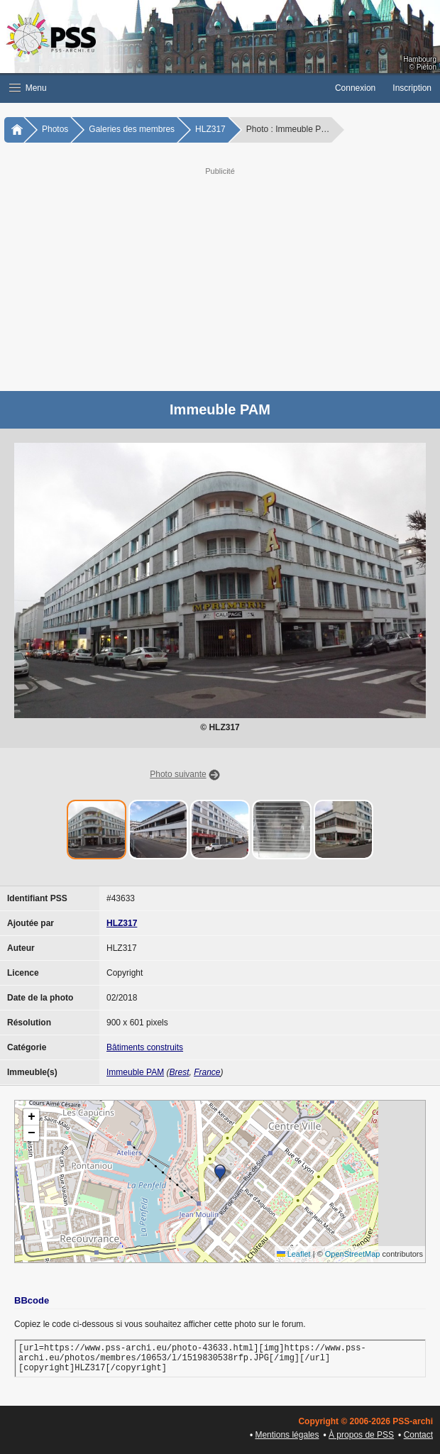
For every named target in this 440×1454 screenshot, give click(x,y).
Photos (55, 129)
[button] (163, 88)
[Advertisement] (220, 277)
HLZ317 (210, 129)
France (207, 1072)
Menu (28, 88)
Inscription (411, 88)
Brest (179, 1072)
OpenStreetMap (352, 1254)
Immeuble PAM (135, 1072)
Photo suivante (178, 774)
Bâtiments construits (144, 1047)
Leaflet (294, 1254)
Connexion (355, 88)
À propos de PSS (361, 1435)
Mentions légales (287, 1435)
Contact (418, 1435)
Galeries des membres (132, 129)
